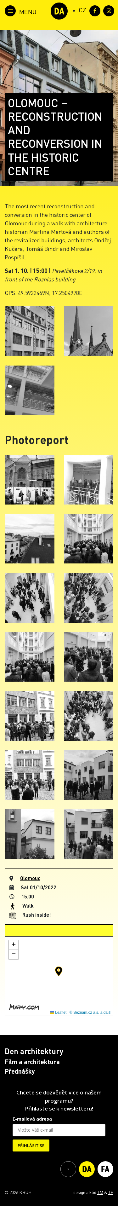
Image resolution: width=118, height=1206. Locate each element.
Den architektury (34, 1051)
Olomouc (30, 878)
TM (100, 1192)
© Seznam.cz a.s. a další (90, 1012)
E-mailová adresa (32, 1119)
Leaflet (58, 1012)
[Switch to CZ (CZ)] (82, 10)
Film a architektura (32, 1062)
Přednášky (20, 1071)
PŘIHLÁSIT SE (31, 1145)
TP (110, 1192)
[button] (58, 971)
